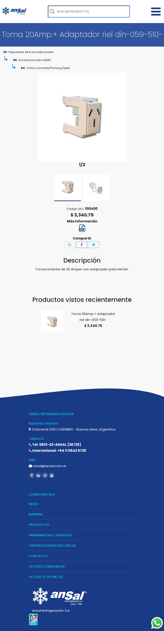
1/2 (82, 165)
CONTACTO (38, 556)
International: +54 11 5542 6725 (57, 450)
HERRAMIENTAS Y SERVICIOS (50, 535)
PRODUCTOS (39, 524)
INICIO (33, 503)
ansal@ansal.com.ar (47, 466)
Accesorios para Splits (35, 60)
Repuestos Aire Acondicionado (31, 52)
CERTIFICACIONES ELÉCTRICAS (52, 545)
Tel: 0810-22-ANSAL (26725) (55, 444)
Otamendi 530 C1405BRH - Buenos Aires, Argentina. (72, 429)
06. (15, 60)
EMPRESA (36, 514)
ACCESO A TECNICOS (46, 576)
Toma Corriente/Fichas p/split (48, 68)
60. (23, 68)
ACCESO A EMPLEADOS (47, 566)
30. (5, 52)
